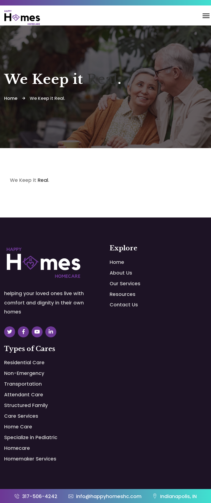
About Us (121, 273)
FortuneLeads (196, 496)
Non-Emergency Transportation (73, 368)
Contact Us (124, 305)
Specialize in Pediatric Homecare (68, 416)
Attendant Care (23, 384)
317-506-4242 (35, 486)
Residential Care (24, 362)
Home (117, 262)
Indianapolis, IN (174, 486)
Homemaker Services (19, 443)
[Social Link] (9, 331)
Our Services (125, 283)
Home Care (18, 405)
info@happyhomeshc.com (104, 486)
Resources (122, 294)
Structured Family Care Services (74, 390)
